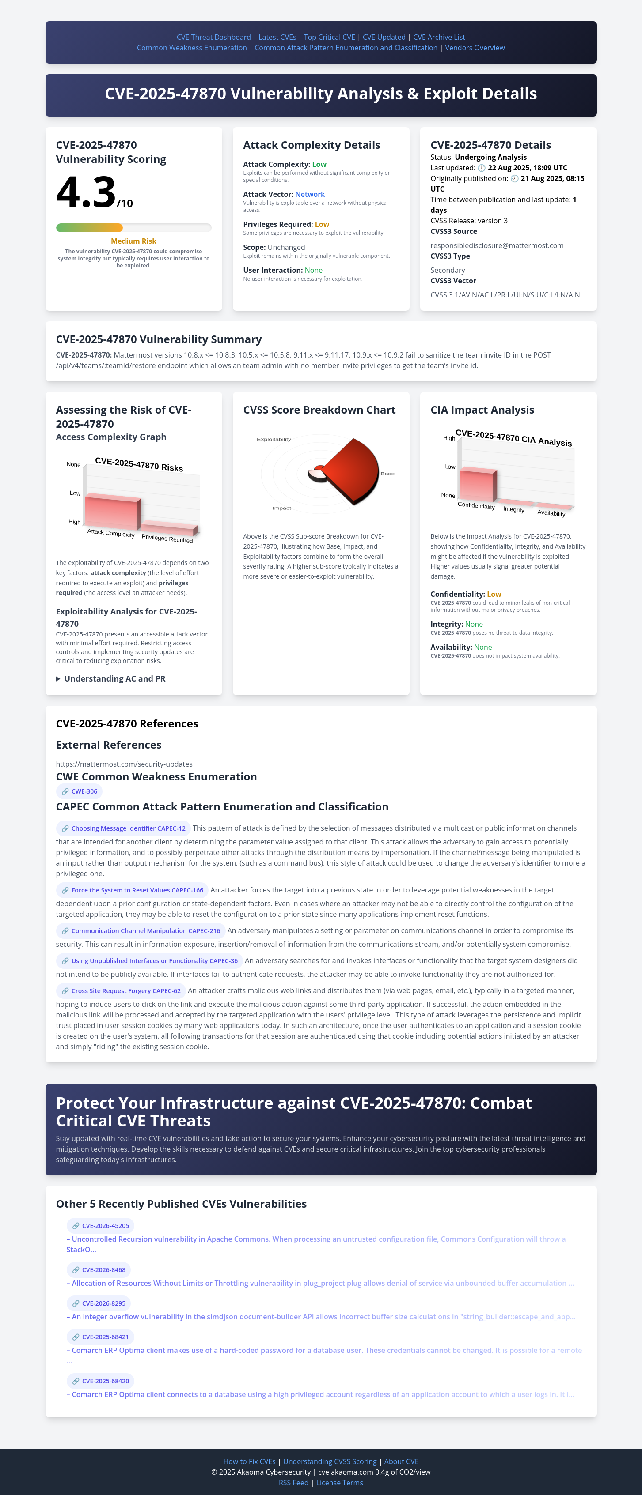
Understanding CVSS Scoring (330, 1461)
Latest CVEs (277, 37)
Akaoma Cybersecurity (274, 1472)
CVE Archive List (439, 37)
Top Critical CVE (329, 37)
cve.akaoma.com (345, 1472)
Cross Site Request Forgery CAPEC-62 (126, 991)
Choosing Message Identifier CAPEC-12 (129, 828)
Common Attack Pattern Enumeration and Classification (346, 48)
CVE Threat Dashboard (214, 37)
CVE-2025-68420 (105, 1381)
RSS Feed (294, 1482)
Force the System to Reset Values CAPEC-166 (137, 890)
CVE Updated (384, 37)
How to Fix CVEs (249, 1461)
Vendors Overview (475, 48)
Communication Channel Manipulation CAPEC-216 (146, 930)
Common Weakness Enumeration (192, 48)
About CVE (401, 1461)
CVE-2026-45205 (105, 1225)
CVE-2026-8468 (103, 1269)
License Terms (339, 1482)
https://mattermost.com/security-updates (124, 764)
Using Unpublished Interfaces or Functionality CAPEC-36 (155, 960)
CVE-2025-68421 (105, 1337)
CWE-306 (84, 791)
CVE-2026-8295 (103, 1303)
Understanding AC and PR (115, 678)
